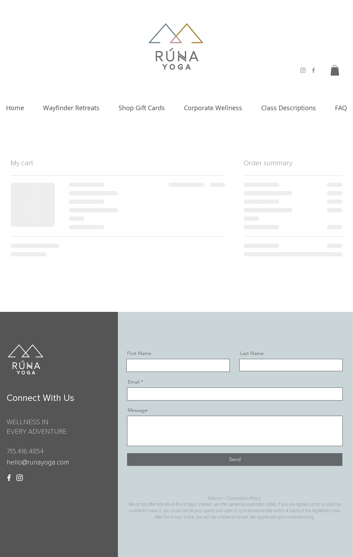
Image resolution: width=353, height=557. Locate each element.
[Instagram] (19, 477)
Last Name (252, 353)
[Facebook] (9, 477)
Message (138, 410)
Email (133, 381)
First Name (139, 353)
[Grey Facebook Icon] (313, 70)
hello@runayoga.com (38, 462)
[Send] (234, 459)
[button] (334, 70)
